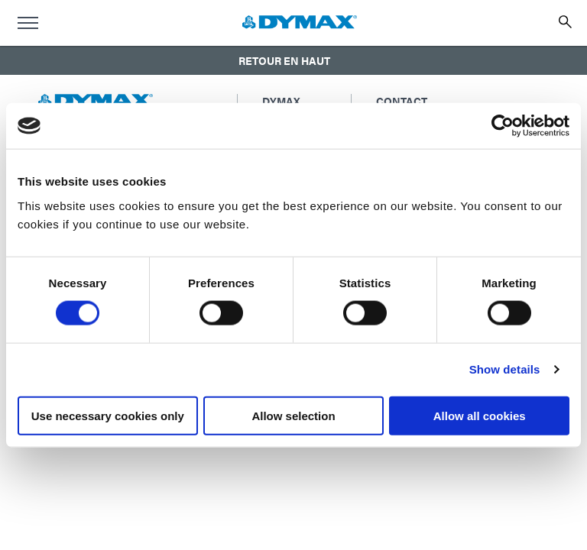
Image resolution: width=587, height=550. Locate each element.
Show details (504, 369)
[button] (293, 60)
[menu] (27, 23)
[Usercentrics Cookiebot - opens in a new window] (502, 126)
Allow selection (293, 415)
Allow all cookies (479, 415)
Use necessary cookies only (107, 415)
